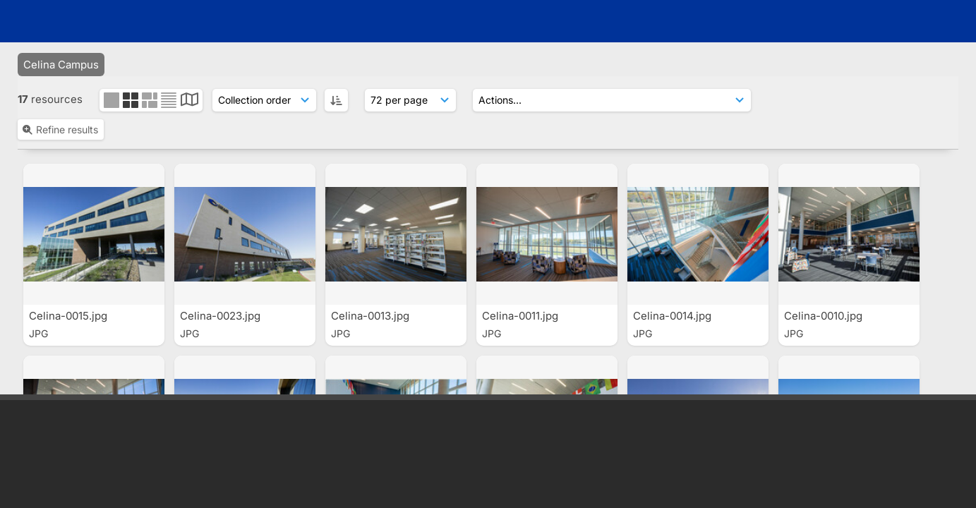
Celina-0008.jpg (674, 224)
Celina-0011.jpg (219, 224)
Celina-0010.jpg (522, 224)
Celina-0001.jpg (371, 224)
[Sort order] (264, 66)
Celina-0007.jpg (69, 224)
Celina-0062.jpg (825, 224)
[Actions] (612, 66)
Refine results (59, 96)
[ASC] (336, 66)
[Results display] (410, 66)
